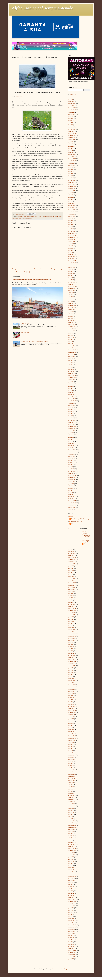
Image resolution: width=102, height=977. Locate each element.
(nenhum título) (25, 323)
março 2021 (71, 229)
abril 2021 (70, 227)
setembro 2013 (71, 405)
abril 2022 (70, 201)
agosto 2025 (71, 116)
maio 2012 (70, 439)
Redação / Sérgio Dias (76, 521)
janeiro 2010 (71, 498)
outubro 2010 (71, 479)
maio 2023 (70, 173)
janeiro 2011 (71, 473)
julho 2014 (70, 384)
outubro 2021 (71, 214)
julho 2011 (70, 460)
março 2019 (71, 280)
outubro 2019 (71, 265)
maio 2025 (70, 122)
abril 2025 (70, 125)
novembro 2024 (72, 135)
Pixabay (18, 98)
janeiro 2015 (71, 373)
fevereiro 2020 (71, 256)
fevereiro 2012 (71, 445)
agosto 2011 (71, 458)
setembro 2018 (71, 290)
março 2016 (71, 343)
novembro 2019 (72, 263)
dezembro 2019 (72, 261)
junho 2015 (71, 362)
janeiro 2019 (71, 284)
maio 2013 (70, 413)
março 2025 (71, 127)
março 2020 (71, 254)
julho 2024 (70, 144)
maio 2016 (70, 339)
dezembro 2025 (72, 108)
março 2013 (71, 418)
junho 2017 (71, 316)
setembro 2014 (71, 379)
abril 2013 (70, 416)
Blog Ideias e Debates (37, 216)
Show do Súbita (25, 332)
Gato (57, 216)
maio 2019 (70, 275)
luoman (54, 969)
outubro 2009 (71, 505)
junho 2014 (71, 386)
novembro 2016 (72, 326)
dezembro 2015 (72, 350)
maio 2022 (70, 199)
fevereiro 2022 (71, 205)
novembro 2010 (72, 477)
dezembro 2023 (72, 159)
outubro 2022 (71, 188)
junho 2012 (71, 437)
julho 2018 (70, 295)
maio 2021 (70, 224)
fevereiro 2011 (71, 471)
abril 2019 (70, 277)
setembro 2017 (71, 309)
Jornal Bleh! (21, 218)
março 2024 (71, 152)
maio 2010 (70, 490)
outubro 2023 (71, 163)
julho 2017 (70, 314)
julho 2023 (70, 169)
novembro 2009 (72, 503)
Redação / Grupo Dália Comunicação (80, 519)
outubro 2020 (71, 239)
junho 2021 (71, 222)
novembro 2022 (72, 186)
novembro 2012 (72, 426)
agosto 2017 (71, 311)
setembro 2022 (71, 190)
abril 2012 (70, 441)
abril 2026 (70, 99)
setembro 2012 (71, 430)
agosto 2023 (71, 167)
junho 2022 (71, 197)
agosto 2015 (71, 358)
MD (72, 516)
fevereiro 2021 (71, 231)
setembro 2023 (71, 165)
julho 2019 (70, 271)
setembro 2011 (71, 456)
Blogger (66, 969)
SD (72, 523)
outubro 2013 (71, 403)
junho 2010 (71, 488)
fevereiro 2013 (71, 420)
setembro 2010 (71, 481)
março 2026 (71, 101)
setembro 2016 (71, 331)
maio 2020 (70, 250)
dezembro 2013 (72, 399)
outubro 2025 (71, 112)
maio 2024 (70, 148)
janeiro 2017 (71, 322)
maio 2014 (70, 388)
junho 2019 (71, 273)
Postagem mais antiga (56, 269)
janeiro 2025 (71, 131)
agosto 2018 (71, 292)
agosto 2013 (71, 407)
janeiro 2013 (71, 422)
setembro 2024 (71, 139)
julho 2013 (70, 409)
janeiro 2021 (71, 233)
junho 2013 (71, 411)
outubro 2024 (71, 137)
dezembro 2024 (72, 133)
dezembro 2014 (72, 375)
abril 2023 (70, 176)
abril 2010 (70, 492)
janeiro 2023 (71, 182)
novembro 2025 (72, 110)
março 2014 (71, 392)
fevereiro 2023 (71, 180)
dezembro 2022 (72, 184)
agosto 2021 (71, 218)
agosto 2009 (71, 509)
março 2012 (71, 443)
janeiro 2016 (71, 348)
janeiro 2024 (71, 156)
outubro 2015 (71, 354)
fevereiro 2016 (71, 345)
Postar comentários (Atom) (23, 272)
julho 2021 (70, 220)
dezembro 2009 (72, 501)
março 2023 (71, 178)
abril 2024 (70, 150)
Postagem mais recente (18, 269)
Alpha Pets (20, 216)
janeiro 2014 (71, 396)
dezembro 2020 (72, 235)
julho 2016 (70, 335)
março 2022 (71, 203)
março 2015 (71, 369)
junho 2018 (71, 297)
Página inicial (37, 269)
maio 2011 (70, 464)
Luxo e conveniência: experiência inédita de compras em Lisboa (31, 279)
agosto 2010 (71, 484)
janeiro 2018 (71, 303)
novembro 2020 (72, 237)
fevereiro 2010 (71, 496)
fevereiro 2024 (71, 154)
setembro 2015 (71, 356)
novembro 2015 (72, 352)
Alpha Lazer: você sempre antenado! (43, 8)
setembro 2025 (71, 114)
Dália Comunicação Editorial (49, 216)
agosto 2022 (71, 193)
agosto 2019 (71, 269)
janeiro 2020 (71, 258)
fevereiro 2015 (71, 371)
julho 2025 (70, 118)
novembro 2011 (72, 452)
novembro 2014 (72, 377)
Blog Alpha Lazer (28, 216)
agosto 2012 (71, 433)
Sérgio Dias (19, 96)
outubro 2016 (71, 328)
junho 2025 (71, 120)
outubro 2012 (71, 428)
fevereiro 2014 (71, 394)
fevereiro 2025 (71, 129)
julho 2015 (70, 360)
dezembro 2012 (72, 424)
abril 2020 (70, 252)
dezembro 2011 (72, 450)
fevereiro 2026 (71, 103)
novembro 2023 (72, 161)
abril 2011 (70, 467)
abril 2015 (70, 367)
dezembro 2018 (72, 286)
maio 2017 (70, 318)
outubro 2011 (71, 454)
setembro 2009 (71, 507)
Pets (26, 218)
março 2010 (71, 494)
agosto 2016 (71, 333)
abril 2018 (70, 301)
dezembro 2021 (72, 210)
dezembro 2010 (72, 475)
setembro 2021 (71, 216)
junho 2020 (71, 248)
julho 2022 (70, 195)
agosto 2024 (71, 142)
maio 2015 (70, 365)
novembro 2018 (72, 288)
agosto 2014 (71, 382)
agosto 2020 (71, 243)
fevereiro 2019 (71, 282)
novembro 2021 (72, 212)
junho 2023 (71, 171)
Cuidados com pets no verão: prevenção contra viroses (34, 341)
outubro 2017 (71, 307)
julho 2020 (70, 246)
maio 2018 (70, 299)
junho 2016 (71, 337)
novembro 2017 (72, 305)
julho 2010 (70, 486)
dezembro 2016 (72, 324)
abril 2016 (70, 341)
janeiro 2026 (71, 105)
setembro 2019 (71, 267)
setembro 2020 (71, 241)
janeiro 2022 (71, 207)
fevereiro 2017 (71, 320)
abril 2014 (70, 390)
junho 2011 (71, 462)
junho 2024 (71, 146)
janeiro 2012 (71, 447)
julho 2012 (70, 435)
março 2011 (71, 469)
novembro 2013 (72, 401)
